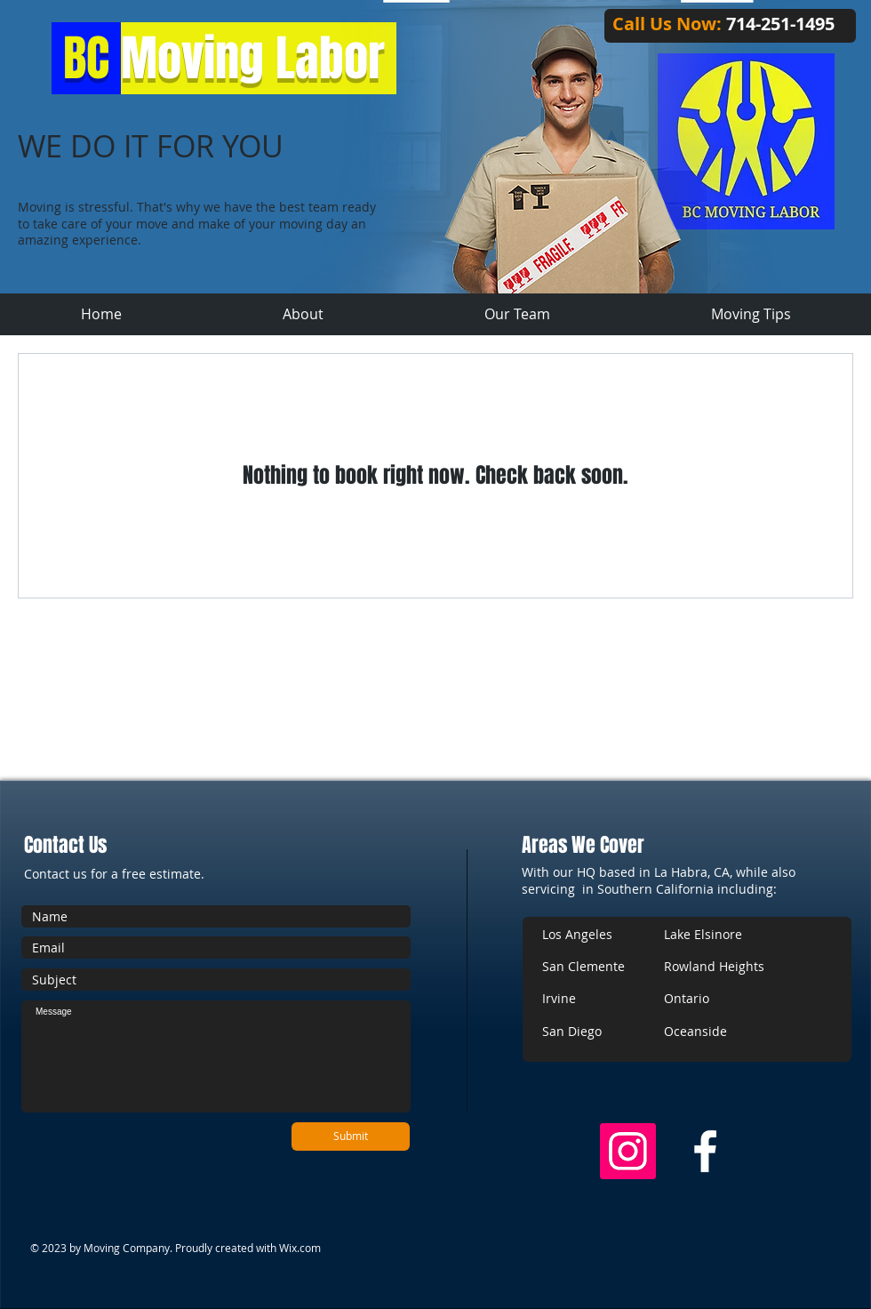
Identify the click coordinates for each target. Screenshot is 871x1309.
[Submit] (351, 1136)
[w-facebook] (705, 1151)
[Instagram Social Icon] (628, 1151)
